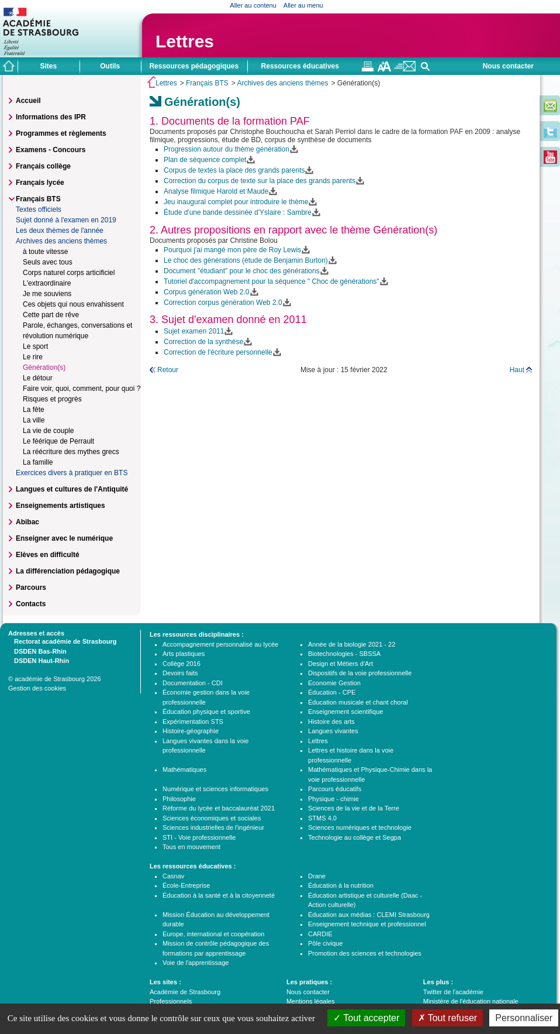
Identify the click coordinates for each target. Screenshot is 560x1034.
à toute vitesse (45, 252)
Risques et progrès (52, 399)
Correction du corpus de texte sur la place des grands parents (259, 181)
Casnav (173, 876)
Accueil (28, 101)
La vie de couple (48, 431)
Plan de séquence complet (205, 160)
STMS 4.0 (322, 818)
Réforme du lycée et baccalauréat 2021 (219, 808)
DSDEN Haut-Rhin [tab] (38, 660)
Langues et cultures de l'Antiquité (72, 489)
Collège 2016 (182, 663)
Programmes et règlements (61, 133)
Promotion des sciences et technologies (364, 953)
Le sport (35, 346)
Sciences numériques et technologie (360, 827)
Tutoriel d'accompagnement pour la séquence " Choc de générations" (271, 281)
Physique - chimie (333, 798)
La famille (38, 462)
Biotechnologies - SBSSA (344, 653)
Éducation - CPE (331, 692)
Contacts (31, 604)
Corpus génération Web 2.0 (207, 292)
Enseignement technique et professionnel (367, 923)
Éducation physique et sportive (206, 711)
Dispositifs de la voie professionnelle (360, 672)
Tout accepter (366, 1018)
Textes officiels (38, 209)
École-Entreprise (186, 885)
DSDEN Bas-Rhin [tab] (37, 651)
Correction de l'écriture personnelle (218, 352)
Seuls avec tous (47, 262)
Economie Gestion (334, 682)
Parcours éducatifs (334, 788)
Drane (317, 876)
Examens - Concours (50, 150)
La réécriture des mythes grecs (71, 452)
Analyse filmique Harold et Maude (216, 191)
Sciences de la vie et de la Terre (353, 808)
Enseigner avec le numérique (64, 538)
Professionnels (171, 1001)
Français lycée (40, 182)
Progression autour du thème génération (226, 149)
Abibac (27, 522)
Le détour (38, 378)
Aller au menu (303, 5)
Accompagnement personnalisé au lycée (220, 644)
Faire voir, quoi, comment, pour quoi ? (81, 388)
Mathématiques (184, 769)
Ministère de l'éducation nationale (470, 1001)
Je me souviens (47, 294)
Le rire (33, 357)
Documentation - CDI (193, 682)
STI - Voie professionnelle (199, 837)
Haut (517, 370)
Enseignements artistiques (60, 505)
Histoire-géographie (191, 730)
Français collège (43, 166)
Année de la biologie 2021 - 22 (351, 644)
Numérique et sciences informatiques (215, 788)
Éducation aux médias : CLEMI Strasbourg (369, 914)
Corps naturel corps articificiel (69, 273)
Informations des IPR (51, 117)
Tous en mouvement (191, 846)
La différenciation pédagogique (68, 571)
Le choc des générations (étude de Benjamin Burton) (246, 260)
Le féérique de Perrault (58, 441)
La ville (33, 420)
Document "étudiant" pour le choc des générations (242, 271)
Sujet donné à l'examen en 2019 (66, 220)
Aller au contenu (253, 5)
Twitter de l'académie (453, 991)
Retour (167, 370)
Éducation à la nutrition (341, 885)
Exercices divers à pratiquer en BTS (71, 473)
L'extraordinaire (47, 283)
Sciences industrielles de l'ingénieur (213, 827)
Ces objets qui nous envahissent (73, 304)
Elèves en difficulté (47, 555)
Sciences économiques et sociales (212, 818)
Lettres (184, 41)
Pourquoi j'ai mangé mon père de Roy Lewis (232, 250)
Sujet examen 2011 (194, 331)
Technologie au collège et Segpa (354, 837)
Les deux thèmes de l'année (59, 230)
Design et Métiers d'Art (340, 663)
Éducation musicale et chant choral (358, 702)
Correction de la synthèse (203, 342)
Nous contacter (508, 66)
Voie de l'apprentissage (196, 962)
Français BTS (207, 83)
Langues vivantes (333, 730)
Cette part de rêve (51, 315)
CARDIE (320, 933)
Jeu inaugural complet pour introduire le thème (236, 202)
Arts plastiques (184, 653)
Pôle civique (325, 943)
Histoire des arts (331, 721)
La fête (33, 410)
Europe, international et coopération (213, 933)
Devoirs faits (180, 672)
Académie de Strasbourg (185, 991)
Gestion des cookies (37, 688)
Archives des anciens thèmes (282, 83)
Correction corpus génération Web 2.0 (223, 302)
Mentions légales (310, 1001)
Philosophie (179, 798)
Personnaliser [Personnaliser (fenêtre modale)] (523, 1018)
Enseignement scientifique (345, 711)
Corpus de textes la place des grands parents (234, 170)
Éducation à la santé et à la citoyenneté (219, 895)
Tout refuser (448, 1018)
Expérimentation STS (193, 721)
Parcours (31, 587)
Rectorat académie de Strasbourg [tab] (62, 641)
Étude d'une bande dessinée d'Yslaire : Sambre (238, 212)
